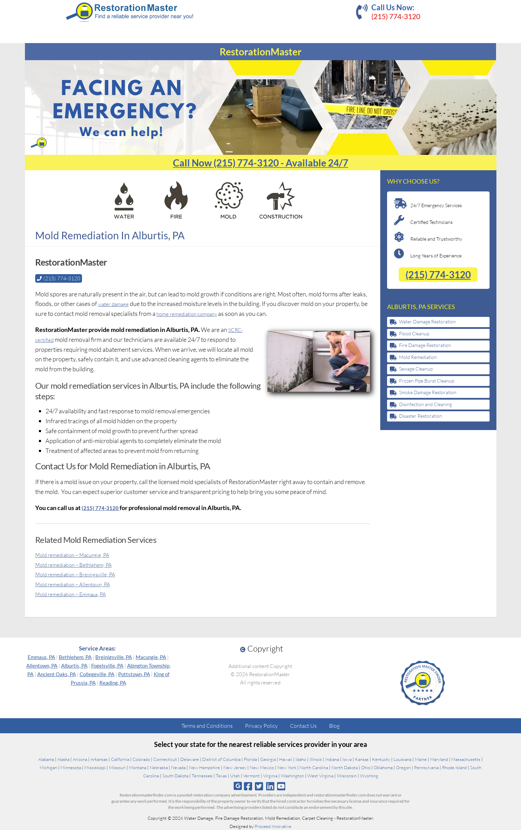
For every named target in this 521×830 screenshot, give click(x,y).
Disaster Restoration (420, 416)
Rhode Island (454, 767)
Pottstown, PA (134, 674)
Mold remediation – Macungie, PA (78, 554)
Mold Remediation (418, 357)
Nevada (178, 767)
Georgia (268, 759)
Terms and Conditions (207, 725)
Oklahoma (383, 767)
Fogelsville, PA (107, 665)
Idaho (301, 759)
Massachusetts (465, 759)
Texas (221, 775)
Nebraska (159, 767)
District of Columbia (221, 759)
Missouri (117, 767)
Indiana (332, 759)
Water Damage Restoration (427, 321)
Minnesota (70, 767)
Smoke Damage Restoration (427, 392)
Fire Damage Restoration (425, 345)
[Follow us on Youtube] (281, 785)
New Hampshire (204, 767)
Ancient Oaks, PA (56, 674)
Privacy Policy (261, 725)
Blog (334, 725)
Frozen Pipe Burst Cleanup (426, 381)
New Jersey (234, 767)
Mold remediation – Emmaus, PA (77, 593)
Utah (235, 775)
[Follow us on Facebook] (248, 785)
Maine (421, 759)
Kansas (362, 759)
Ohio (365, 767)
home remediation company (200, 313)
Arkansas (99, 759)
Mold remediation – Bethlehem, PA (80, 564)
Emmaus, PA (41, 657)
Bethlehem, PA (75, 657)
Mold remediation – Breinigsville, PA (81, 573)
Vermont (251, 775)
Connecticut (165, 759)
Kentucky (381, 759)
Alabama (46, 759)
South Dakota (175, 775)
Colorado (141, 759)
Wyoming (369, 775)
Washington (292, 775)
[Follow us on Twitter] (259, 785)
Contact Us (303, 725)
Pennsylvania (426, 767)
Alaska (63, 759)
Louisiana (402, 759)
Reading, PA (112, 682)
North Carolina (314, 767)
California (120, 759)
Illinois (316, 759)
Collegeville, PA (97, 674)
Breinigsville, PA (113, 657)
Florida (250, 759)
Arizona (80, 759)
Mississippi (95, 767)
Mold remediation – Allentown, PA (79, 583)
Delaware (189, 759)
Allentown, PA (41, 665)
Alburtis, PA (74, 665)
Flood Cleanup (414, 333)
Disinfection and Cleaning (425, 404)
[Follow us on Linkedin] (270, 785)
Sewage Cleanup (416, 369)
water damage (116, 303)
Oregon (403, 767)
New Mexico (262, 767)
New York (286, 767)
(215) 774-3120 (395, 16)
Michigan (48, 767)
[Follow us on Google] (238, 785)
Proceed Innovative (273, 826)
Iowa (347, 759)
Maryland (439, 759)
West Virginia (320, 775)
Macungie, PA (151, 657)
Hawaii (285, 759)
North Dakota (344, 767)
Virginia (270, 775)
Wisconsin (347, 775)
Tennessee (202, 775)
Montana (137, 767)
